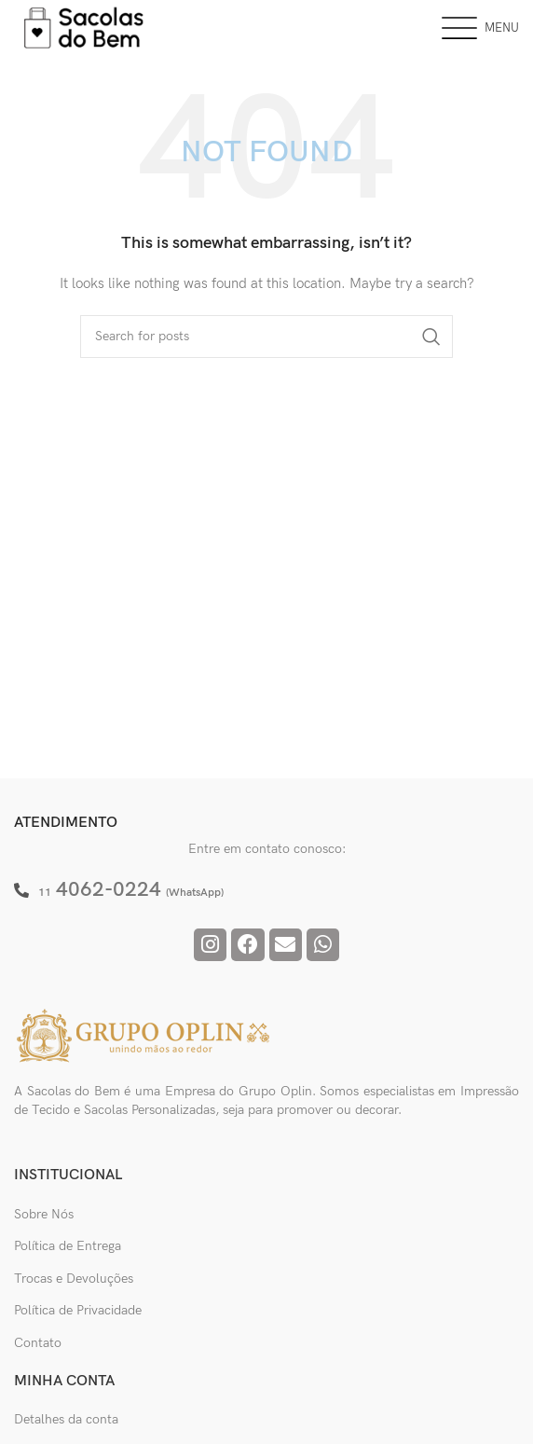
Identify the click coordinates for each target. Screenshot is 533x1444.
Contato (38, 1343)
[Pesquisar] (266, 336)
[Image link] (144, 1035)
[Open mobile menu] (480, 28)
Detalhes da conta (66, 1419)
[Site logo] (84, 26)
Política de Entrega (67, 1246)
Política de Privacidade (78, 1310)
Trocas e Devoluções (73, 1278)
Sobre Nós (44, 1214)
